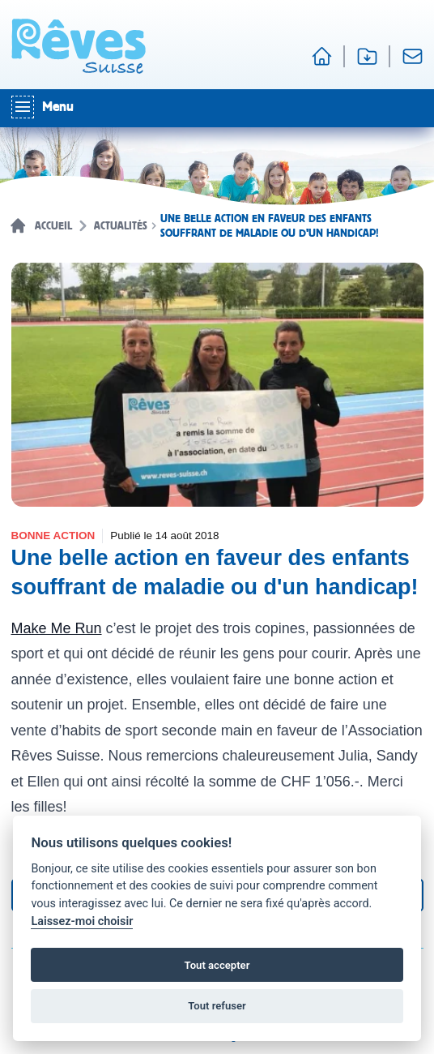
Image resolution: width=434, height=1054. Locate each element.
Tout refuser (217, 1006)
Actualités (120, 226)
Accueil (53, 226)
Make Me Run (56, 628)
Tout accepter (217, 965)
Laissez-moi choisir (82, 921)
